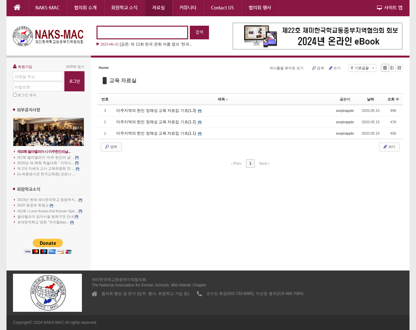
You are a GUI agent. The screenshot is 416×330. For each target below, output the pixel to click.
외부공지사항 (28, 109)
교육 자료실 (122, 80)
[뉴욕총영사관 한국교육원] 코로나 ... (44, 174)
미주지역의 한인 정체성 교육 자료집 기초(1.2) (156, 122)
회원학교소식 (28, 189)
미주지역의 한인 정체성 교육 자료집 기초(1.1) (156, 133)
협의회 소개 (85, 7)
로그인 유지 (27, 95)
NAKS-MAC (47, 7)
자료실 (158, 7)
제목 (223, 99)
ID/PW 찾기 (75, 67)
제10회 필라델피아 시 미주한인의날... (42, 151)
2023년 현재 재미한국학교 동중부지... (48, 200)
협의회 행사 (260, 7)
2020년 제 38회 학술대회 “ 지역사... (46, 163)
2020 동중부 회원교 (33, 205)
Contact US (222, 7)
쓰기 (334, 68)
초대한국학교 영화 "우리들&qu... (44, 222)
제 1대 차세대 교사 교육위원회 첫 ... (46, 168)
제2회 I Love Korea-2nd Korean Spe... (48, 211)
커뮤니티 (187, 7)
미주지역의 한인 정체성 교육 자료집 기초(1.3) (156, 110)
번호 (105, 99)
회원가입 (22, 66)
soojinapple (345, 110)
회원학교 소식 (124, 7)
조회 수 (393, 99)
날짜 (370, 99)
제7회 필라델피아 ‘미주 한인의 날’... (46, 157)
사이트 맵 (389, 7)
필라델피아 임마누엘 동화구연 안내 (46, 217)
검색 (317, 68)
